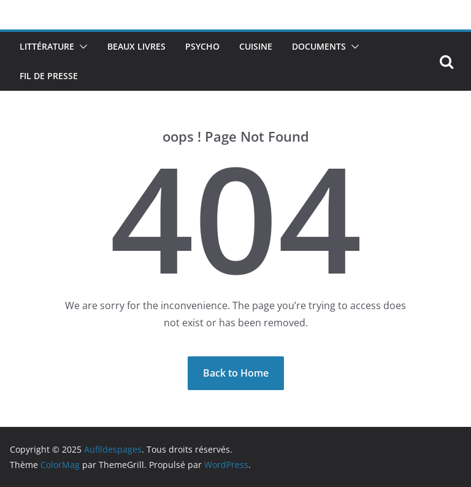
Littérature (47, 46)
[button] (81, 46)
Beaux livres (136, 46)
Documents (319, 46)
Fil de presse (49, 76)
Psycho (202, 46)
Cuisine (255, 46)
